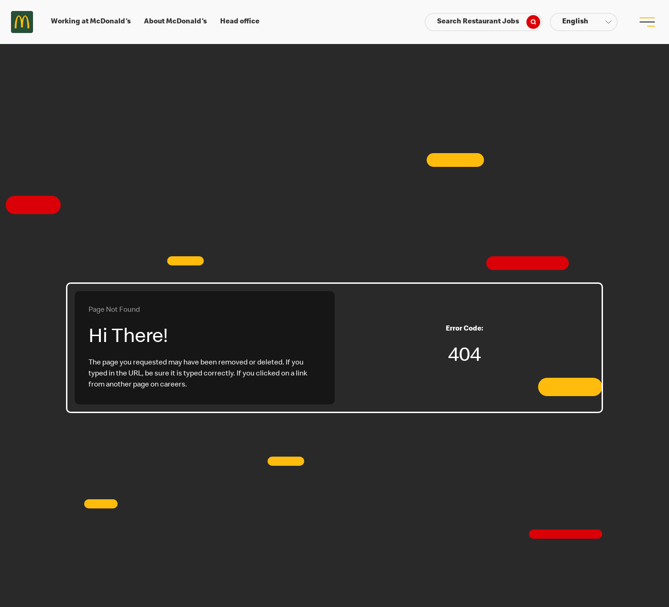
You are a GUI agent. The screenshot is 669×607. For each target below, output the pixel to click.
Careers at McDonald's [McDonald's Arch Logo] (22, 22)
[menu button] (647, 22)
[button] (584, 22)
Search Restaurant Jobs (488, 22)
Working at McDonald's (91, 22)
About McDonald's (175, 22)
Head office (240, 22)
